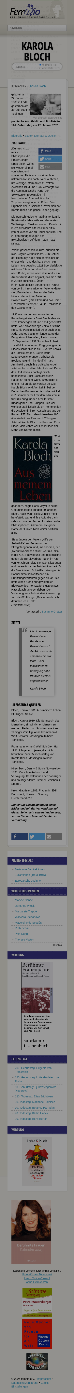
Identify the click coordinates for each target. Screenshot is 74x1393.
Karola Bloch (38, 86)
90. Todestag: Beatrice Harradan (35, 1107)
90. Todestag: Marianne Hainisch (35, 1102)
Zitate (28, 135)
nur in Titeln (46, 68)
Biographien (18, 86)
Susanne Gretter (52, 611)
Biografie (16, 135)
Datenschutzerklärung (24, 1382)
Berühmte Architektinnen (30, 869)
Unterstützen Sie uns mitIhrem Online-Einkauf (37, 1278)
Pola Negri (21, 933)
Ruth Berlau (22, 928)
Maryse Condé (24, 900)
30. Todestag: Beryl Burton (31, 1118)
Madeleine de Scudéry (28, 922)
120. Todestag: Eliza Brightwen (34, 1096)
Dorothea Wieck (25, 905)
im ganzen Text (47, 65)
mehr (56, 944)
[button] (50, 151)
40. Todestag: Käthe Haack (31, 1113)
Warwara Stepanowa (27, 917)
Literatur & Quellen (45, 135)
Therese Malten (24, 939)
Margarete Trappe (26, 911)
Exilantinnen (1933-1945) (30, 874)
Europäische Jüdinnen (28, 880)
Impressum (44, 1378)
